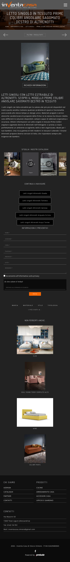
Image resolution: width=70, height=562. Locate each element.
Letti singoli (29, 26)
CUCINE (39, 488)
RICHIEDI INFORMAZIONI (35, 85)
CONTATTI (8, 500)
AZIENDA (7, 488)
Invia (35, 294)
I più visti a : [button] (34, 310)
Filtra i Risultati (35, 35)
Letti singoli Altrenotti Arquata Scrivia (35, 215)
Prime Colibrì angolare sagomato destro (51, 26)
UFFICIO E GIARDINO (44, 500)
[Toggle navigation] (65, 4)
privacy (36, 276)
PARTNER (7, 496)
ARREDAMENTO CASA (45, 492)
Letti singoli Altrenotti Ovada (35, 193)
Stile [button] (40, 305)
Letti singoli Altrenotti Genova (35, 208)
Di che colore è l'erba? (14, 282)
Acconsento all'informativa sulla (22, 276)
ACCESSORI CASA (43, 496)
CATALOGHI (8, 492)
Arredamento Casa (17, 26)
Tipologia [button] (53, 305)
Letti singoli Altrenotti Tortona (35, 200)
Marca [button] (15, 305)
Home (7, 26)
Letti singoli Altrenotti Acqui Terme (35, 222)
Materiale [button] (28, 305)
